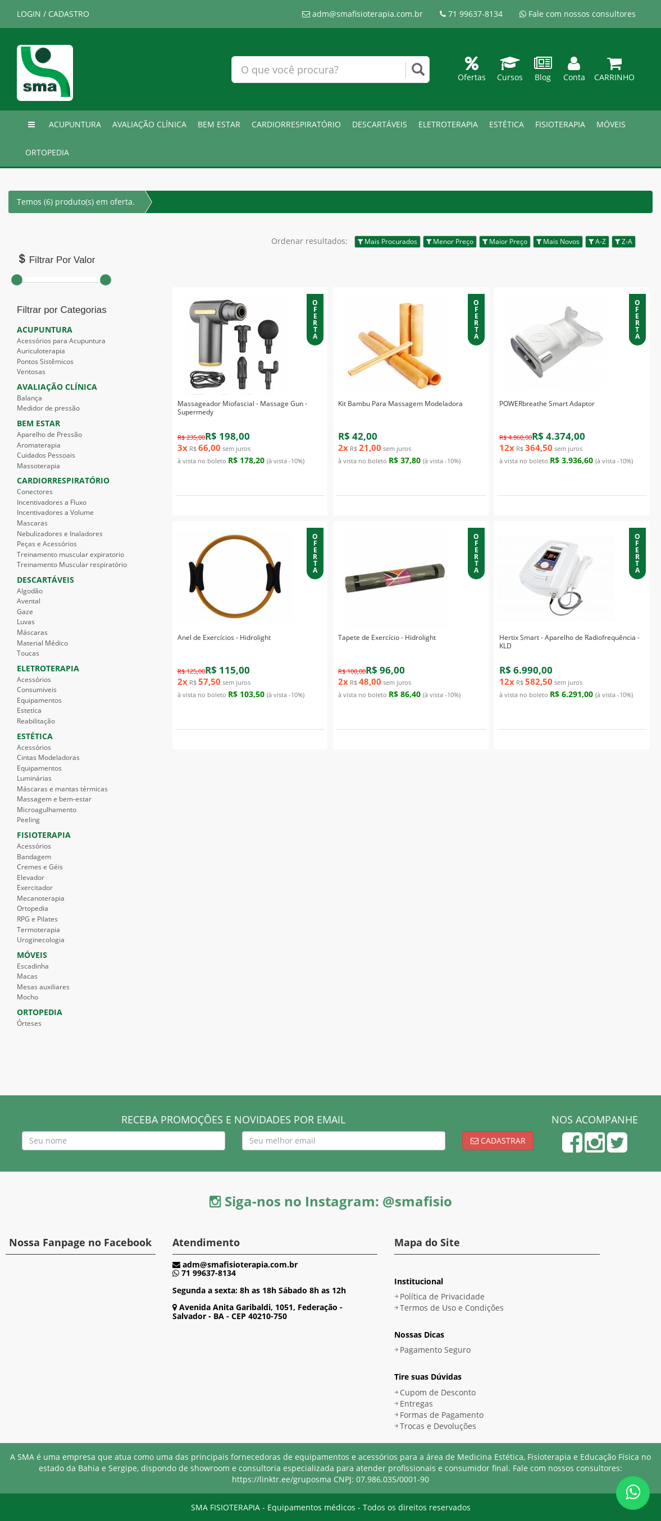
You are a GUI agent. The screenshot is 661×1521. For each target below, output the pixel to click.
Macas (27, 976)
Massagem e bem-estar (54, 799)
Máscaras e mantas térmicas (62, 789)
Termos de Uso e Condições (452, 1307)
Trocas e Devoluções (438, 1426)
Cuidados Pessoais (46, 455)
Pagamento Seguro (435, 1349)
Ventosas (31, 371)
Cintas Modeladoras (48, 757)
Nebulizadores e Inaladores (60, 533)
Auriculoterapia (41, 351)
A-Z (597, 241)
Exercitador (35, 887)
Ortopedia (32, 908)
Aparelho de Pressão (49, 434)
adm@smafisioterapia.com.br (362, 13)
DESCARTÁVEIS (379, 124)
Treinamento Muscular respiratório (72, 564)
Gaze (25, 611)
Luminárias (34, 778)
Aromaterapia (39, 445)
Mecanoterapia (41, 898)
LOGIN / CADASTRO (53, 13)
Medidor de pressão (48, 408)
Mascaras (32, 523)
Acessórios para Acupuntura (61, 340)
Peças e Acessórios (47, 544)
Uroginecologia (41, 939)
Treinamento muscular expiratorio (70, 554)
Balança (29, 398)
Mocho (27, 997)
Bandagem (34, 856)
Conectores (35, 491)
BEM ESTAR (219, 124)
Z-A (623, 241)
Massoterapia (38, 466)
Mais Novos (558, 241)
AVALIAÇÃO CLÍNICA (149, 124)
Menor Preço (449, 241)
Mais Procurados (387, 241)
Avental (28, 601)
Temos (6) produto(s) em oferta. (76, 201)
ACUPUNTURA (75, 124)
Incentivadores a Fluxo (51, 502)
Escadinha (33, 966)
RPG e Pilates (37, 919)
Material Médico (42, 643)
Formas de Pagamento (442, 1414)
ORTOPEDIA (47, 152)
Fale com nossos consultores (577, 13)
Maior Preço (504, 241)
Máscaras (32, 632)
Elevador (30, 877)
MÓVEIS (611, 124)
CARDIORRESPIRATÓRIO (296, 124)
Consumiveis (37, 689)
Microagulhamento (46, 809)
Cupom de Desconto (438, 1392)
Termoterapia (38, 929)
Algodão (30, 591)
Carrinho (614, 71)
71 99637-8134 (471, 13)
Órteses (29, 1023)
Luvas (26, 621)
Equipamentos (39, 700)
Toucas (28, 653)
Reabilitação (36, 721)
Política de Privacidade (442, 1296)
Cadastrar (498, 1140)
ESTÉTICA (506, 124)
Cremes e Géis (40, 867)
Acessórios (34, 679)
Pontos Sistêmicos (45, 361)
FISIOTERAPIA (560, 124)
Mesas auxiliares (43, 987)
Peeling (28, 819)
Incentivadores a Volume (55, 512)
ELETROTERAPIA (448, 124)
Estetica (29, 710)
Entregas (416, 1403)
